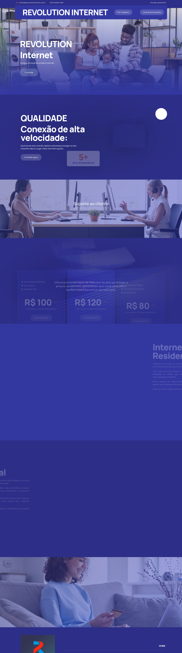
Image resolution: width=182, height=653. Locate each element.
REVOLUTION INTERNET (65, 12)
